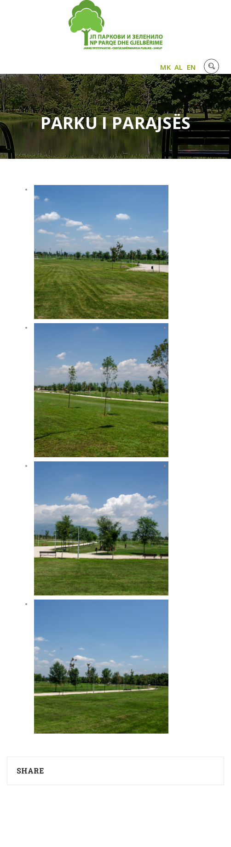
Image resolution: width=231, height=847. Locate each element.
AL (178, 67)
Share (30, 770)
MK (165, 67)
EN (191, 67)
